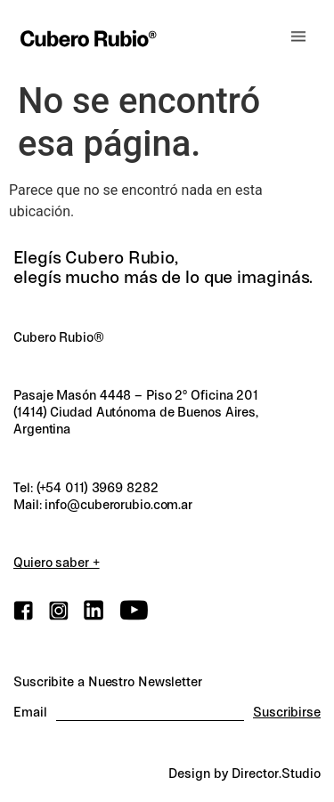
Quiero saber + (56, 562)
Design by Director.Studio (244, 773)
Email (30, 712)
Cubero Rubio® (58, 337)
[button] (298, 36)
